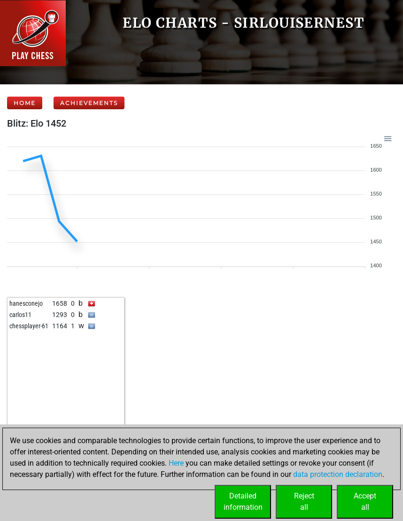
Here (176, 463)
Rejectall (304, 501)
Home (25, 102)
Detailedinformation (243, 501)
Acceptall (365, 501)
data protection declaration (337, 474)
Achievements (89, 102)
